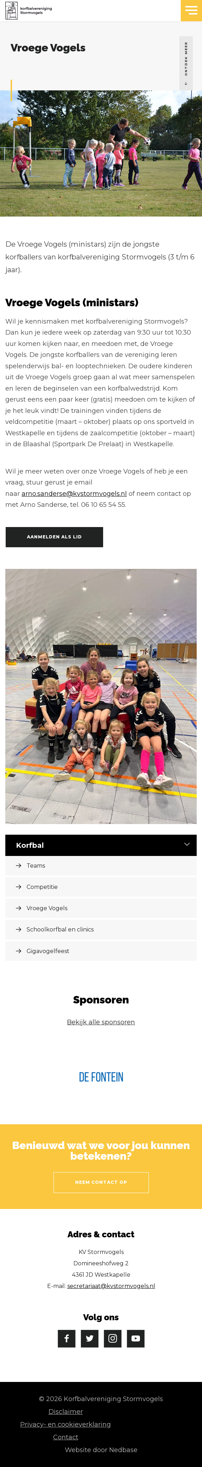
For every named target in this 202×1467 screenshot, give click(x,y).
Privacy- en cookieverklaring (65, 1424)
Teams (36, 865)
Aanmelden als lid (54, 536)
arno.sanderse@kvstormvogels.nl (74, 494)
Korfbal (30, 845)
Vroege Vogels (47, 908)
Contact (65, 1437)
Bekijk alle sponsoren (101, 1022)
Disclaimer (66, 1412)
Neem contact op (101, 1182)
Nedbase (123, 1450)
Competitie (42, 887)
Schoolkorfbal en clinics (60, 929)
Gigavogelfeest (48, 951)
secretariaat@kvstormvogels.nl (111, 1286)
